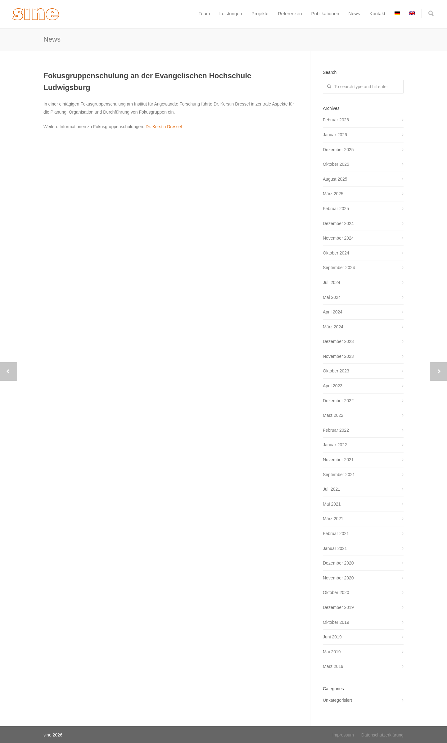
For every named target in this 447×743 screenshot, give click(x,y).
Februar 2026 (336, 119)
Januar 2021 (335, 548)
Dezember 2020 (338, 563)
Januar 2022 (335, 444)
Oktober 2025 (336, 164)
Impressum (343, 734)
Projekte (260, 13)
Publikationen (325, 13)
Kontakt (377, 13)
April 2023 (332, 385)
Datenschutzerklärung (382, 734)
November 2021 (338, 459)
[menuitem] (397, 13)
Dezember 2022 (338, 400)
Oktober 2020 (336, 592)
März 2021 (333, 518)
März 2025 (333, 193)
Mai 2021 (332, 504)
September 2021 (339, 474)
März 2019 (333, 666)
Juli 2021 (331, 489)
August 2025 (335, 179)
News (354, 13)
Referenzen (290, 13)
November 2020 (338, 577)
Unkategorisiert (337, 700)
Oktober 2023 (336, 370)
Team (204, 13)
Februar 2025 (336, 208)
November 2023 (338, 356)
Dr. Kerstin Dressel (164, 126)
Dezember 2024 (338, 223)
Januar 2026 (335, 134)
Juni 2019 (332, 636)
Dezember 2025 (338, 149)
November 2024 (338, 238)
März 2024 (333, 326)
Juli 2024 (331, 282)
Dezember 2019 (338, 607)
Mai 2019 (332, 651)
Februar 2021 (336, 533)
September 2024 (339, 267)
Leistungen (230, 13)
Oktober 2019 (336, 622)
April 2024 (332, 311)
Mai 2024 (332, 297)
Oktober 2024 (336, 252)
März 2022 (333, 415)
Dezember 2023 (338, 341)
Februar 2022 (336, 430)
